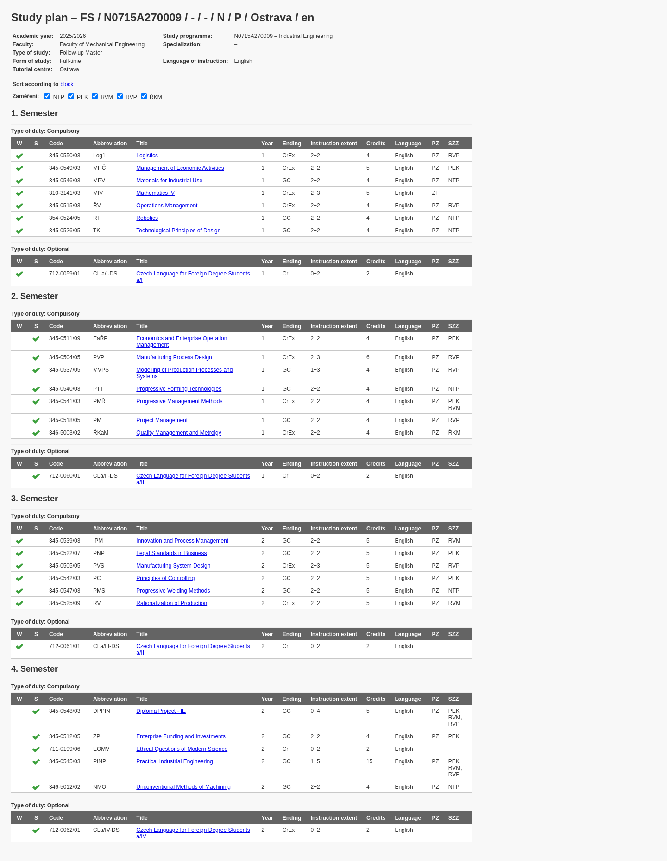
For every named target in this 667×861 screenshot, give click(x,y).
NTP (57, 97)
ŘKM (155, 97)
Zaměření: (26, 96)
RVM (106, 97)
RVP (130, 97)
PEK (82, 97)
